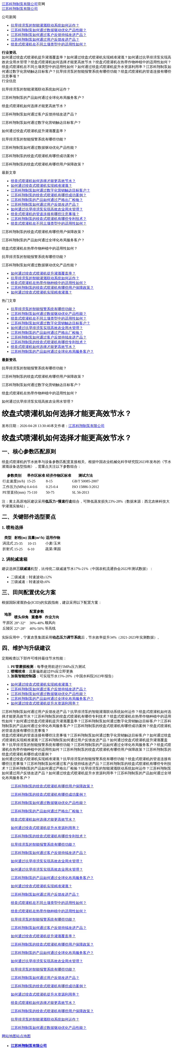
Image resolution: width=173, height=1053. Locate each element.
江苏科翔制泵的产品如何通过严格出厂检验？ (47, 200)
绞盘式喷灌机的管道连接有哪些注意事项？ (45, 214)
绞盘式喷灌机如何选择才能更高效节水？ (43, 181)
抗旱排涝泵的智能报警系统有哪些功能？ (43, 309)
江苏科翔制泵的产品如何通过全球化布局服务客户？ (52, 351)
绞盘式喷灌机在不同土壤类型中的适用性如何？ (48, 44)
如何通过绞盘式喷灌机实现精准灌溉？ (41, 186)
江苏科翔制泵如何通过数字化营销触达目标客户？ (50, 190)
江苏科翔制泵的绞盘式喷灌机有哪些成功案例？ (48, 195)
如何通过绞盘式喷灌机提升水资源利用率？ (45, 703)
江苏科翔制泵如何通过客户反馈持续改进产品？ (48, 35)
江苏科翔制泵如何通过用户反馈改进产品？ (45, 39)
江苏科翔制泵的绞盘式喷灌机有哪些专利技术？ (48, 219)
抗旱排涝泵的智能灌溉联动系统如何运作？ (45, 25)
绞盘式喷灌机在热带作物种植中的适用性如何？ (48, 283)
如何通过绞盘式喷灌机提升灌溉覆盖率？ (43, 273)
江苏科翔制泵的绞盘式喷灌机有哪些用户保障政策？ (52, 287)
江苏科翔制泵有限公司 (20, 4)
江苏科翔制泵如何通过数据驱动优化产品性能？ (48, 30)
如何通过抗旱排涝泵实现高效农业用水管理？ (47, 209)
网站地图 (9, 1036)
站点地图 (23, 1036)
